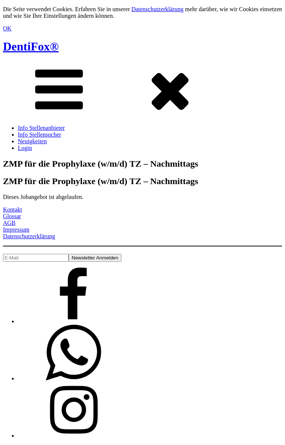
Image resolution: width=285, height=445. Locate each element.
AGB (9, 223)
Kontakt (12, 209)
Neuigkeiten (32, 141)
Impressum (16, 229)
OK (7, 28)
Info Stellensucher (39, 134)
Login (25, 148)
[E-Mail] (36, 258)
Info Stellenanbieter (41, 128)
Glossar (12, 216)
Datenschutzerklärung (157, 9)
